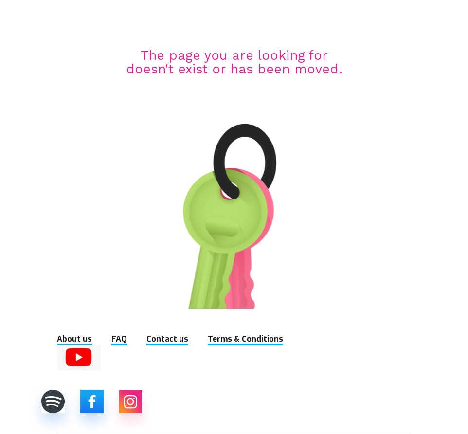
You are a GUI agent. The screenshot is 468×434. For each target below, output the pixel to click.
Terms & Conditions (245, 339)
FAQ (119, 339)
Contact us (167, 339)
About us (74, 339)
